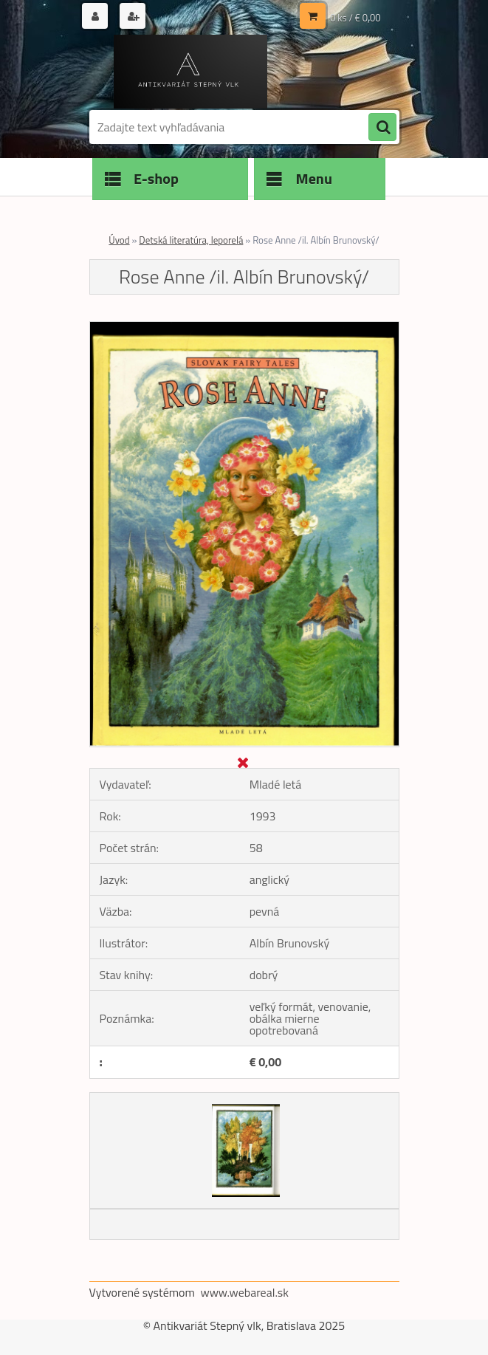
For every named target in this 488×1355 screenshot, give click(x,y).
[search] (382, 128)
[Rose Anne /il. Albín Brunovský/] (244, 328)
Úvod (119, 240)
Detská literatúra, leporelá (191, 240)
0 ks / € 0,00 (355, 17)
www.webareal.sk (244, 1292)
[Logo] (190, 72)
